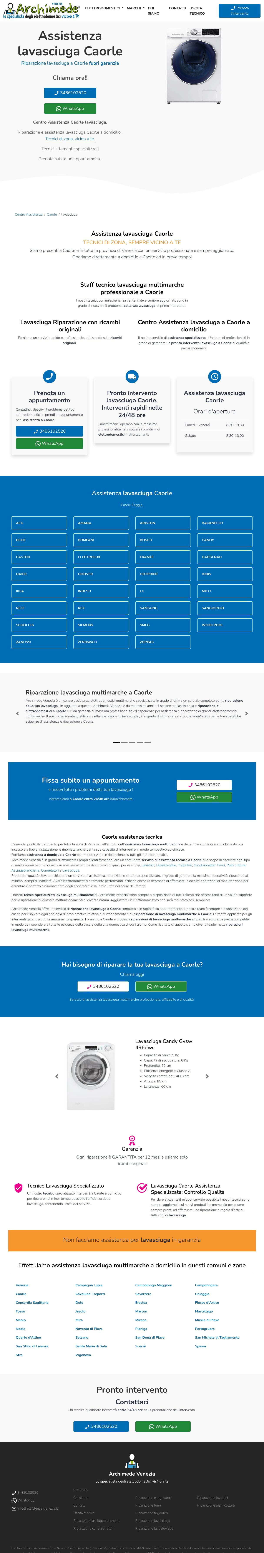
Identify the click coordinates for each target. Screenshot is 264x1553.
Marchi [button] (134, 8)
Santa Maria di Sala (91, 1346)
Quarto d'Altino (28, 1337)
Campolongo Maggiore (153, 1285)
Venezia (22, 1285)
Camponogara (206, 1285)
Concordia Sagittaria (32, 1302)
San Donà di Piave (150, 1337)
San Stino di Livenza (32, 1346)
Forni (221, 865)
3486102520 (70, 93)
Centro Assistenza (29, 214)
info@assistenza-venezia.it (35, 1508)
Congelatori (50, 870)
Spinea (200, 1346)
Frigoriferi (185, 865)
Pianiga (141, 1328)
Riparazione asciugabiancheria (96, 1520)
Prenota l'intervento (240, 11)
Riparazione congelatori (153, 1497)
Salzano (82, 1337)
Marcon (141, 1311)
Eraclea (141, 1302)
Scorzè (140, 1346)
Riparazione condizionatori (93, 1528)
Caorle (52, 214)
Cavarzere (143, 1294)
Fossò (20, 1311)
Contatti (177, 8)
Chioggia (202, 1294)
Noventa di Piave (89, 1328)
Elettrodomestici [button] (103, 8)
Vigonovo (83, 1355)
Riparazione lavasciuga (152, 1520)
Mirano (141, 1320)
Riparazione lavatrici (212, 1497)
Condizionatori (205, 865)
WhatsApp (70, 108)
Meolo (21, 1320)
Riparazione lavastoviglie (154, 1528)
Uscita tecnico (197, 11)
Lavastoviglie (166, 865)
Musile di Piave (207, 1320)
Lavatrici (148, 865)
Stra (19, 1355)
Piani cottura (236, 865)
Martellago (204, 1311)
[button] (18, 713)
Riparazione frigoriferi (151, 1513)
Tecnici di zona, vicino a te (69, 139)
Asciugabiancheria (26, 870)
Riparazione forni (148, 1505)
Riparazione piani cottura (216, 1505)
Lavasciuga (70, 870)
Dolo (79, 1302)
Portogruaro (205, 1328)
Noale (20, 1328)
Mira (79, 1320)
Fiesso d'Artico (207, 1302)
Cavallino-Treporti (90, 1294)
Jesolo (81, 1311)
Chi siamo (153, 11)
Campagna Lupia (89, 1285)
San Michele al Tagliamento (217, 1337)
